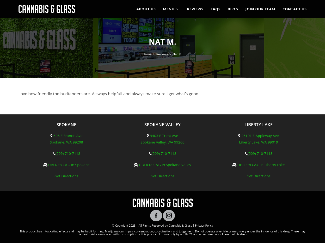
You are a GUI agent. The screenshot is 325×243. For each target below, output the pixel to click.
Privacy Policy (204, 226)
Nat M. (177, 54)
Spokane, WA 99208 (66, 142)
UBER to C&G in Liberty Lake (261, 164)
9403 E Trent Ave (164, 135)
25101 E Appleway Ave (260, 135)
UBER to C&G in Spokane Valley (165, 164)
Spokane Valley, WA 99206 (162, 142)
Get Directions (67, 176)
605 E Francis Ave (68, 135)
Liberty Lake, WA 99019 (258, 142)
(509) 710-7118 (67, 153)
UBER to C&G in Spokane (69, 164)
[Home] (147, 54)
